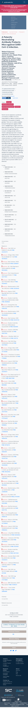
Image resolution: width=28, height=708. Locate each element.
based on (13, 24)
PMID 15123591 (15, 546)
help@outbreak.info (7, 681)
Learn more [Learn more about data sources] (15, 98)
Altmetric (12, 639)
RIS (13, 634)
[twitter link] (11, 651)
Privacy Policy (24, 703)
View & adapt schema (6, 677)
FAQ (17, 673)
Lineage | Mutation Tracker (7, 661)
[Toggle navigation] (24, 2)
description (14, 19)
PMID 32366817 (14, 263)
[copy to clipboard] (16, 651)
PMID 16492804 (16, 535)
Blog (17, 672)
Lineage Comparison (6, 665)
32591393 (15, 616)
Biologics (9, 102)
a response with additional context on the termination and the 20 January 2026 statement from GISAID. (15, 10)
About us (18, 670)
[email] (14, 651)
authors (13, 17)
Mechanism (5, 109)
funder (13, 20)
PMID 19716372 (6, 445)
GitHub (15, 703)
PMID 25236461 (15, 288)
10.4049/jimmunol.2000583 (15, 615)
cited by (13, 26)
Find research (6, 671)
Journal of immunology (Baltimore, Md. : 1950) (14, 625)
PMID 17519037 (13, 584)
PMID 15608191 (14, 326)
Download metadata (5, 674)
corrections (14, 22)
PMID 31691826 (6, 302)
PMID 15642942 (6, 471)
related (13, 28)
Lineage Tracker (19, 661)
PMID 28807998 (10, 378)
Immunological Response (8, 106)
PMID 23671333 (14, 553)
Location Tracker (7, 663)
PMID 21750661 (15, 496)
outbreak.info (7, 2)
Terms (6, 704)
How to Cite (7, 703)
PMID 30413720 (15, 320)
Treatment (17, 106)
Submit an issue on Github (7, 684)
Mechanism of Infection (7, 104)
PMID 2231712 (14, 338)
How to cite (18, 675)
